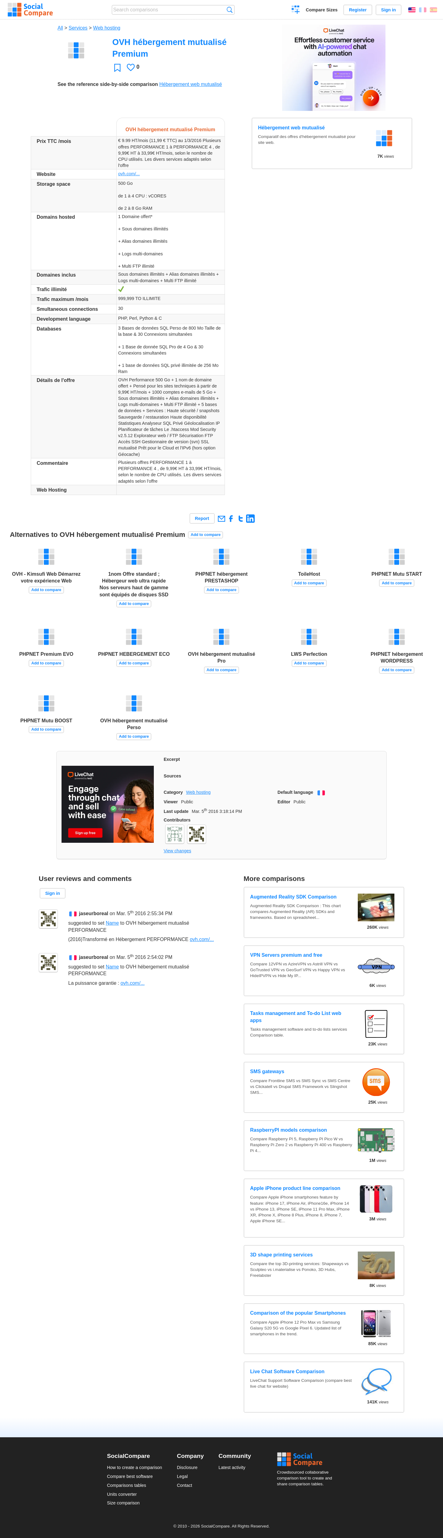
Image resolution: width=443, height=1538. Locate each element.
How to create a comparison (134, 1467)
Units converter (122, 1494)
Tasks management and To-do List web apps (295, 1017)
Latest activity (231, 1467)
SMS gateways (267, 1071)
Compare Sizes (321, 9)
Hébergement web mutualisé (190, 84)
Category (173, 792)
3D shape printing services (281, 1254)
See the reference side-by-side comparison (108, 84)
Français (422, 9)
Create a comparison (296, 10)
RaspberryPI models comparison (288, 1130)
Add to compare (206, 534)
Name (112, 923)
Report (202, 518)
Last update (176, 811)
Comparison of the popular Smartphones (298, 1313)
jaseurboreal (93, 913)
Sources (172, 775)
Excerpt (172, 759)
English (412, 9)
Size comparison (123, 1502)
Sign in (388, 9)
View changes (177, 850)
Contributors (177, 820)
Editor (283, 801)
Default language (295, 792)
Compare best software (130, 1476)
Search (230, 10)
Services (78, 27)
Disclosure (187, 1467)
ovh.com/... (129, 173)
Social (306, 1459)
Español (433, 9)
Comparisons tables (126, 1485)
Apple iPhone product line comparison (295, 1188)
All (60, 27)
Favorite (117, 67)
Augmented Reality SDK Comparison (293, 896)
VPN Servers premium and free (286, 955)
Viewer (171, 801)
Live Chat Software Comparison (287, 1371)
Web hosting (107, 27)
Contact (184, 1485)
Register (358, 9)
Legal (182, 1476)
